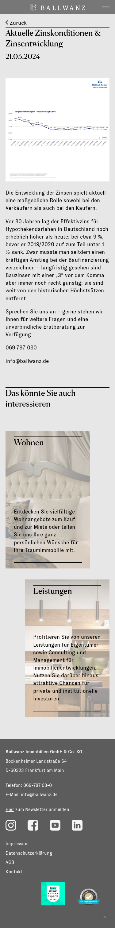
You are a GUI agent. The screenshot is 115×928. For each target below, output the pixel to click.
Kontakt (14, 871)
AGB (10, 862)
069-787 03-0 (37, 785)
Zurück (16, 23)
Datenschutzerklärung (29, 853)
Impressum (17, 843)
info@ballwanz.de (39, 794)
